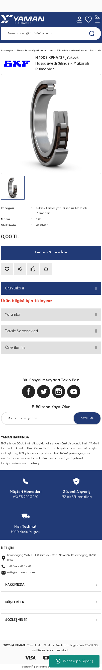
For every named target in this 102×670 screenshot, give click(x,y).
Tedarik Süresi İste (51, 252)
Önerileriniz (15, 348)
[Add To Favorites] (7, 269)
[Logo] (23, 19)
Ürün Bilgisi (14, 288)
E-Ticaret (41, 666)
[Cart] (97, 19)
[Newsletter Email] (51, 418)
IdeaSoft (27, 666)
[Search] (51, 33)
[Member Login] (79, 19)
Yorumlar (13, 314)
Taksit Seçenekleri (21, 331)
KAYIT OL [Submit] (87, 418)
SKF (38, 219)
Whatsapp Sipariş (74, 661)
